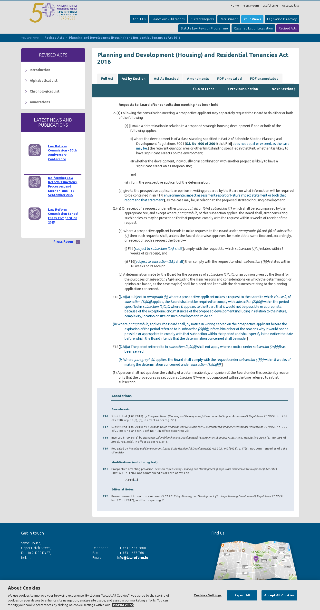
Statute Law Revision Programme (204, 28)
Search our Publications (168, 19)
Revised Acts (288, 28)
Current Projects (202, 19)
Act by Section (133, 79)
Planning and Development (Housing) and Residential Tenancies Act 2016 (124, 37)
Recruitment (229, 19)
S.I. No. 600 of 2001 (201, 144)
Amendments (198, 79)
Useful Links (270, 5)
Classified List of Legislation (253, 28)
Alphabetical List (44, 81)
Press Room (250, 5)
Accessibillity (290, 5)
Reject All (242, 595)
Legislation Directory (282, 19)
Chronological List (44, 91)
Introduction (40, 70)
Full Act (107, 79)
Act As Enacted (166, 79)
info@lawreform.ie (132, 558)
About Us (139, 19)
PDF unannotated (264, 79)
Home (235, 5)
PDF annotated (229, 79)
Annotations (40, 102)
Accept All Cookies (279, 595)
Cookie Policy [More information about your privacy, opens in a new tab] (123, 605)
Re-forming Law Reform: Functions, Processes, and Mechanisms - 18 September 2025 (63, 186)
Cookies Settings (208, 595)
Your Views (252, 19)
